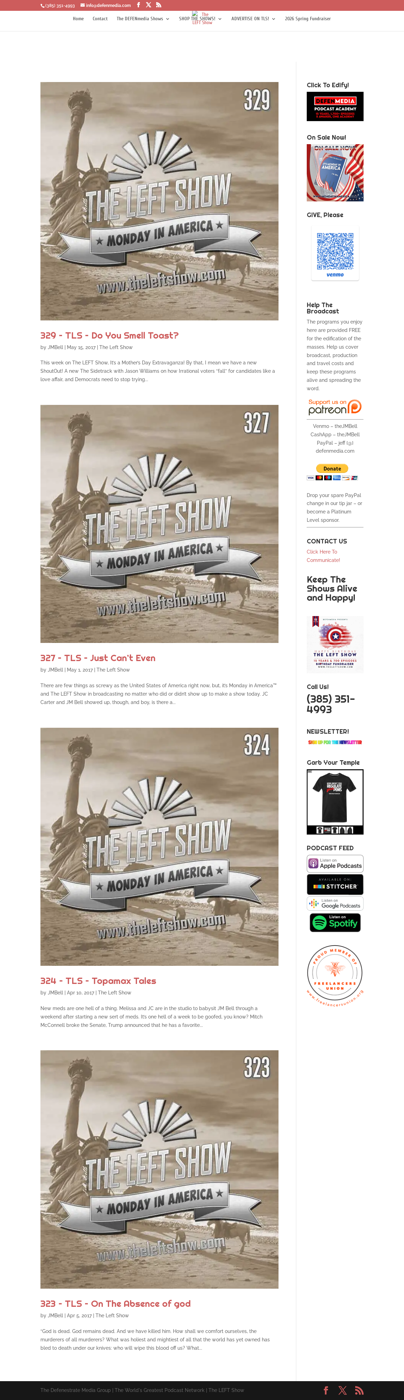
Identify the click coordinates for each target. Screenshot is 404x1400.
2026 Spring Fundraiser (308, 19)
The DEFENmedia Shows (140, 19)
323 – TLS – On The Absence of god (115, 1303)
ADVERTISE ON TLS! (250, 19)
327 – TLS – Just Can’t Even (97, 658)
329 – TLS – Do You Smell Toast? (109, 335)
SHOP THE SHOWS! (197, 19)
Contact (100, 19)
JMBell (55, 347)
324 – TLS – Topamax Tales (98, 980)
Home (78, 19)
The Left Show (116, 347)
